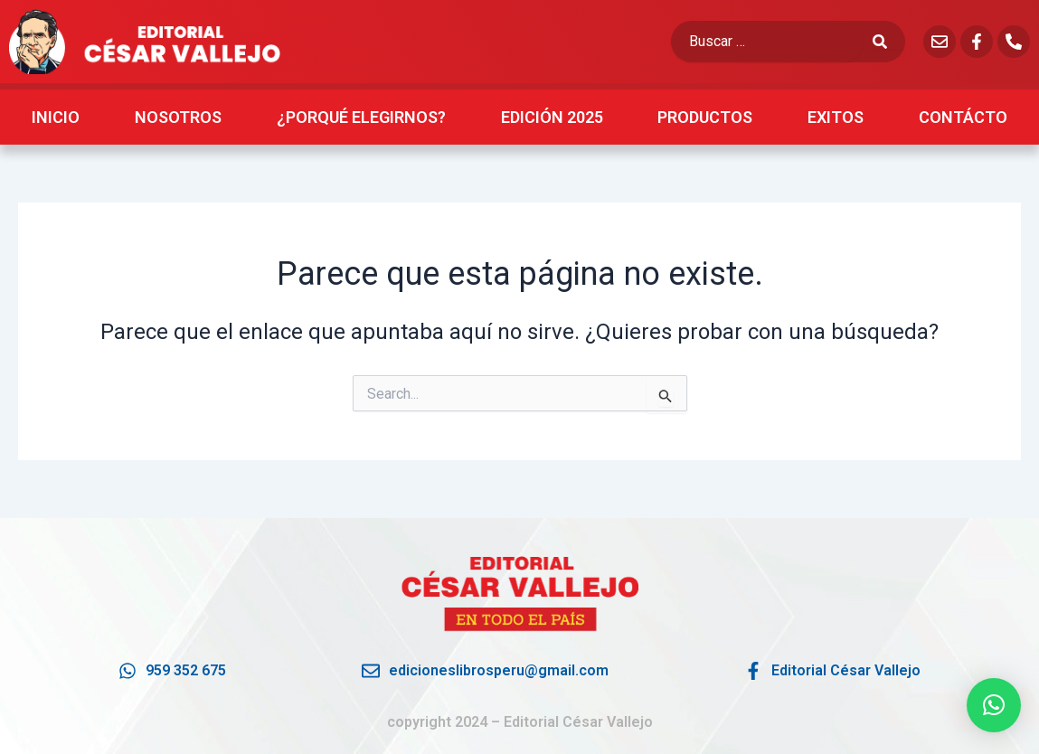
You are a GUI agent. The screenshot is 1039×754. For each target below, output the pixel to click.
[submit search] (889, 41)
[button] (994, 705)
